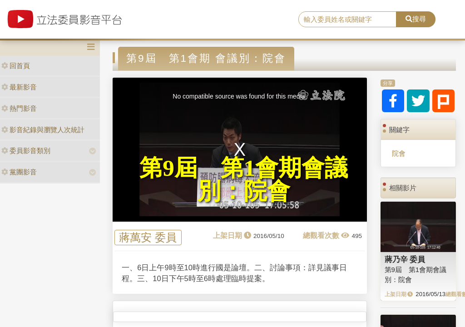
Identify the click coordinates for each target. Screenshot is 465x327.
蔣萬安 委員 (148, 238)
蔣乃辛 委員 (405, 259)
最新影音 (19, 87)
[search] (347, 19)
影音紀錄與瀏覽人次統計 (42, 130)
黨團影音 (19, 172)
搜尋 (416, 19)
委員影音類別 (25, 150)
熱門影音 (19, 108)
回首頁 (15, 65)
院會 (399, 153)
